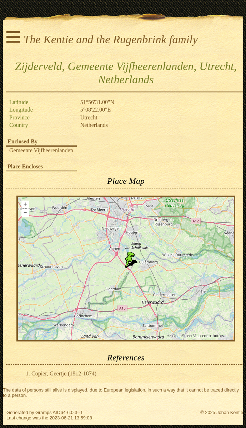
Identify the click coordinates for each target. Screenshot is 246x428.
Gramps (43, 412)
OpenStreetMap (186, 335)
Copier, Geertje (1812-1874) (63, 373)
